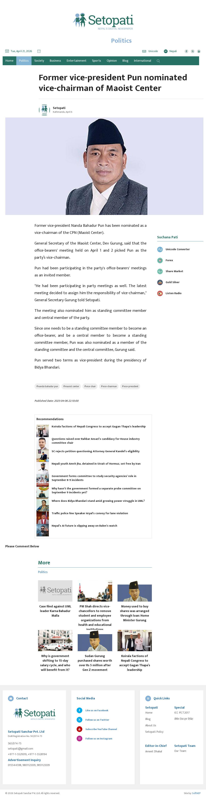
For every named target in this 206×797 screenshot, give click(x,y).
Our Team (180, 751)
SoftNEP (196, 793)
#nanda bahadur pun (47, 386)
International (142, 60)
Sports (96, 60)
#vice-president (130, 386)
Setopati (59, 108)
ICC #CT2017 (182, 713)
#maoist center (71, 386)
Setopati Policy (154, 732)
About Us (150, 725)
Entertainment (76, 60)
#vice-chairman (109, 386)
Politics (24, 60)
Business (55, 60)
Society (39, 60)
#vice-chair (90, 386)
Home (148, 713)
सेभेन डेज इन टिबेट (183, 719)
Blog (125, 60)
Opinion (112, 60)
